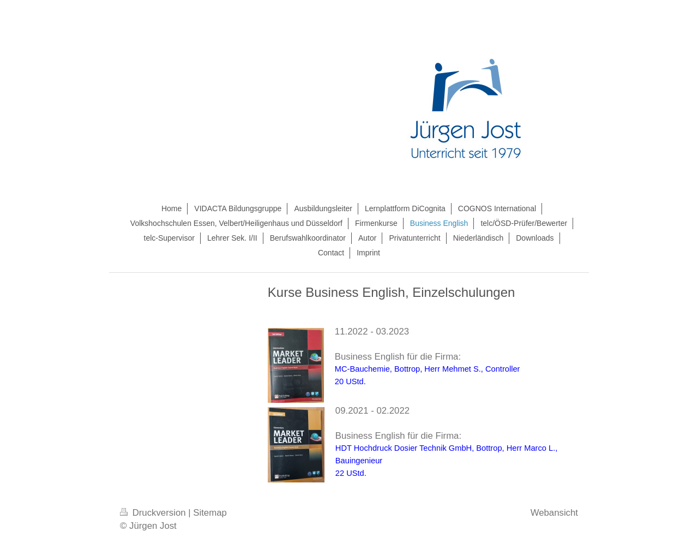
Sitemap (210, 513)
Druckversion (154, 513)
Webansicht (554, 513)
